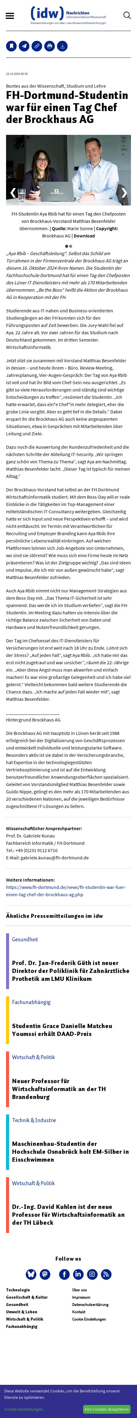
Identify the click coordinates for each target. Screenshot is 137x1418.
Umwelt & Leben (21, 1312)
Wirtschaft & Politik (24, 1319)
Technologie (18, 1290)
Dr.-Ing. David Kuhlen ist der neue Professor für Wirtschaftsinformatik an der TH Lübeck (68, 1214)
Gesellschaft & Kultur (27, 1297)
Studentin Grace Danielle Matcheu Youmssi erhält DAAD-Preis (62, 1029)
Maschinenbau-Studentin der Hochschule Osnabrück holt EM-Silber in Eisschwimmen (70, 1151)
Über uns (79, 1290)
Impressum (81, 1297)
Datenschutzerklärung (90, 1304)
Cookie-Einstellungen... (24, 1409)
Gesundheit (17, 1304)
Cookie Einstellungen (89, 1319)
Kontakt (78, 1311)
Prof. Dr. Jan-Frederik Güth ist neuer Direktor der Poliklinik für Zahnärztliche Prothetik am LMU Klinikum (71, 970)
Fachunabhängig (21, 1326)
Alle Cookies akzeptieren (107, 1409)
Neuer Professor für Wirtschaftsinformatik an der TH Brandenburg (59, 1088)
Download (84, 236)
